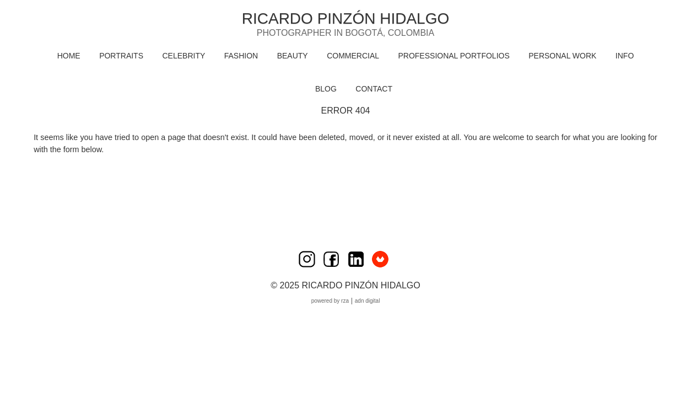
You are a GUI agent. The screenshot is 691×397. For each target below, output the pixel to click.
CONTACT (373, 88)
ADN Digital (367, 301)
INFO (625, 55)
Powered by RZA (330, 301)
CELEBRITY (183, 55)
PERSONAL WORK (562, 55)
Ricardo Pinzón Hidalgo (345, 18)
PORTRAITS (121, 55)
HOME (68, 55)
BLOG (326, 88)
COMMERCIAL (353, 55)
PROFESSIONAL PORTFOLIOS (453, 55)
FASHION (241, 55)
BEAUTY (292, 55)
